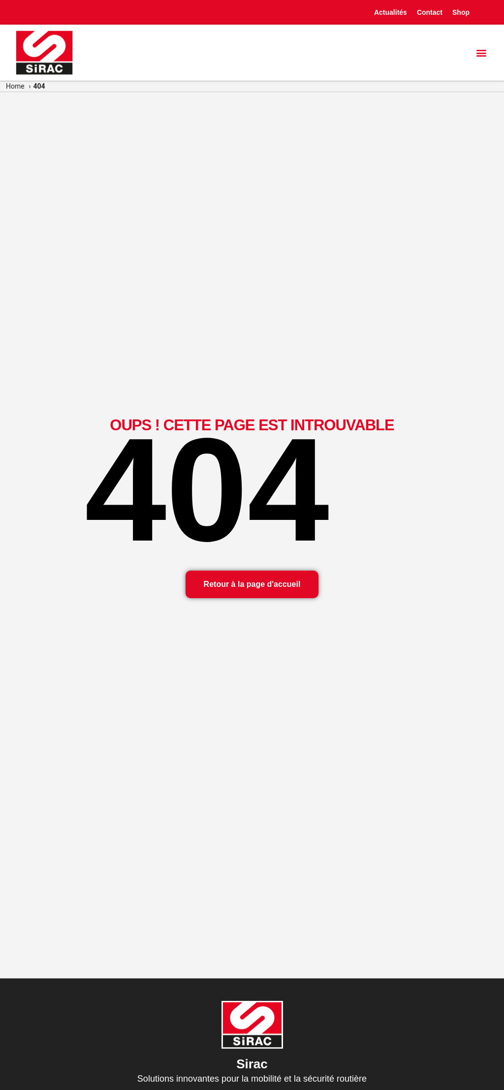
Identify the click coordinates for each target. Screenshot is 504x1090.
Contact (429, 12)
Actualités (390, 12)
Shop (461, 12)
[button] (481, 52)
